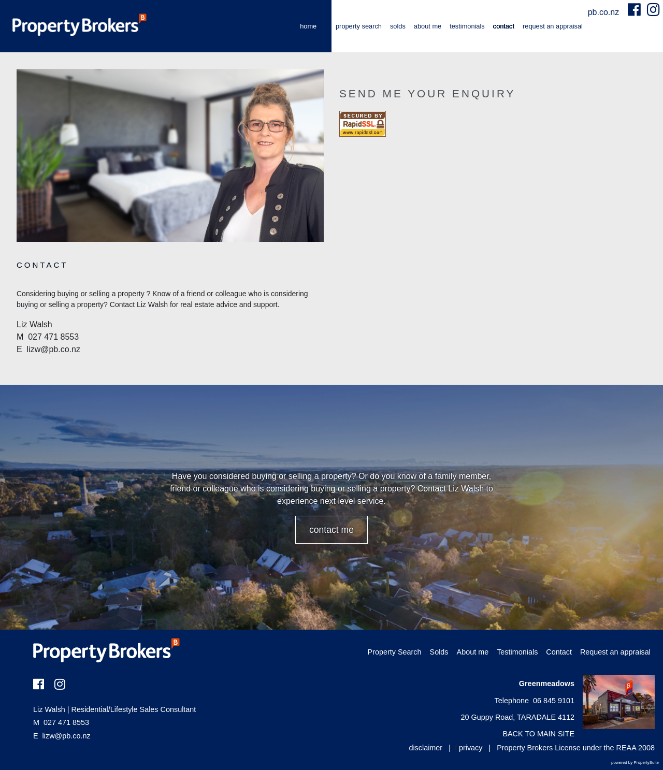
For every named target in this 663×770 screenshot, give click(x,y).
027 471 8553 (61, 722)
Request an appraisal (553, 26)
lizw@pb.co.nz (66, 736)
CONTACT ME (331, 530)
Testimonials (467, 26)
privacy (471, 748)
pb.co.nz (605, 12)
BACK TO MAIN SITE (538, 734)
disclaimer (425, 748)
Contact (503, 26)
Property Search (359, 26)
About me (427, 26)
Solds (398, 26)
